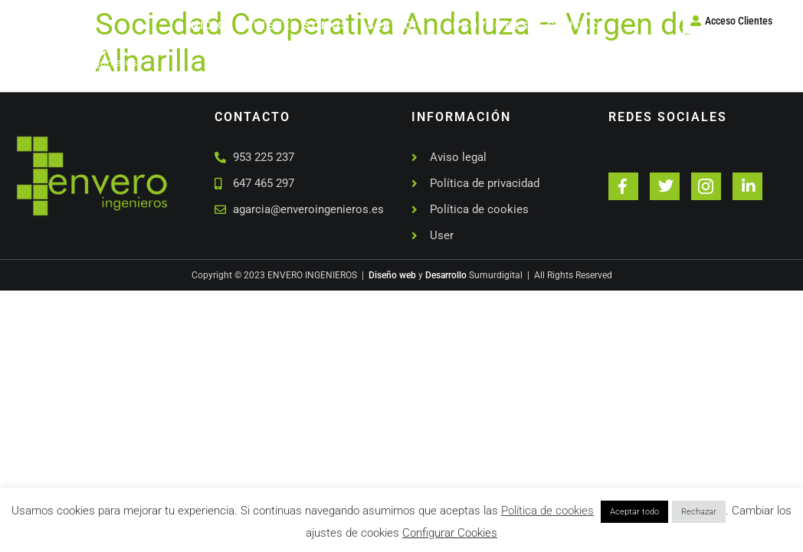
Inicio (206, 25)
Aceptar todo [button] (634, 512)
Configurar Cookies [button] (449, 533)
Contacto (581, 25)
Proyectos (491, 25)
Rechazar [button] (698, 512)
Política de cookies (547, 511)
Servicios (401, 25)
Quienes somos (296, 25)
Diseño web (392, 275)
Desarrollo (446, 275)
